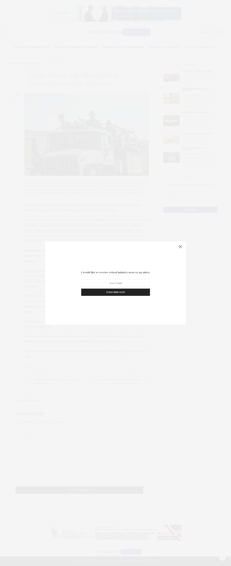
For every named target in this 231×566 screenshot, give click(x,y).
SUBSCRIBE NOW (115, 292)
